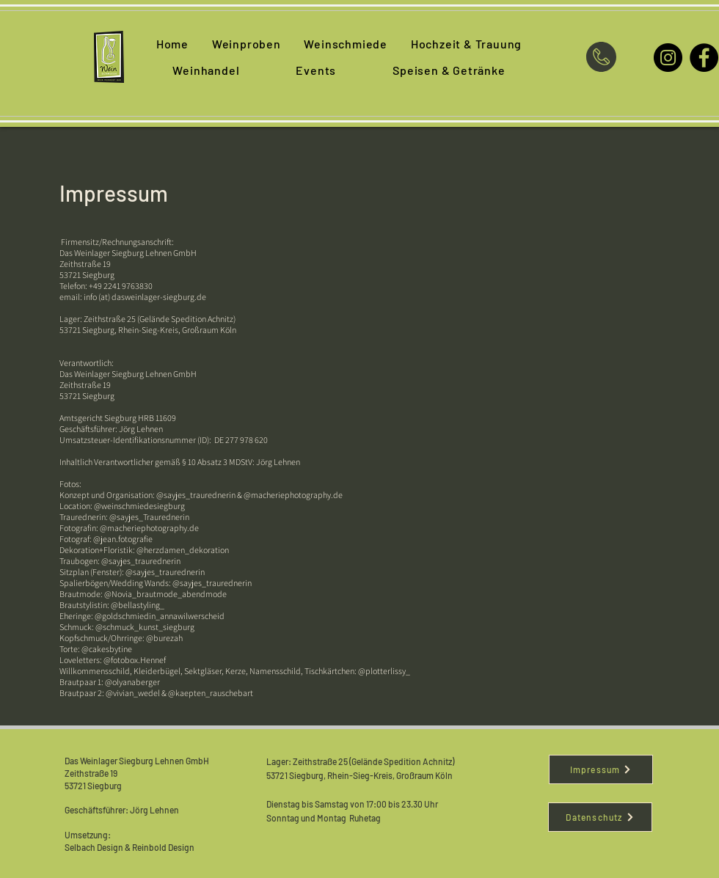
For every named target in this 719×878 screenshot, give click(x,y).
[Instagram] (668, 57)
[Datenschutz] (600, 817)
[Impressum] (601, 769)
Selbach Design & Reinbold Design (130, 847)
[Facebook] (704, 57)
